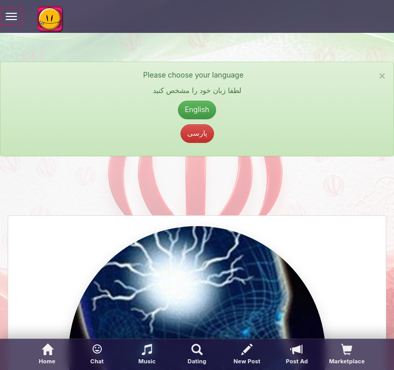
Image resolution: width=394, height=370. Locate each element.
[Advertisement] (197, 189)
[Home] (47, 354)
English (197, 109)
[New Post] (247, 354)
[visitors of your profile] (347, 354)
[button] (97, 354)
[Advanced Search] (197, 354)
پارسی (197, 132)
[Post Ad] (297, 354)
